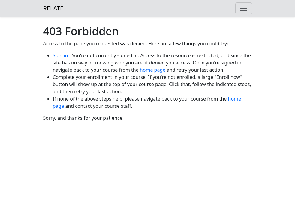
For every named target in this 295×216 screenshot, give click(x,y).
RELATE (53, 8)
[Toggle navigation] (243, 8)
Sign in (61, 55)
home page (153, 70)
